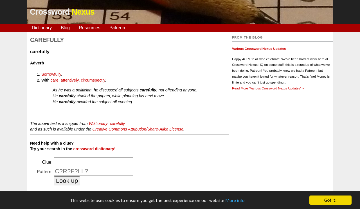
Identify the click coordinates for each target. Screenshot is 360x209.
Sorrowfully (51, 74)
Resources (89, 27)
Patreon (117, 27)
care (54, 80)
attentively (70, 80)
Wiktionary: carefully (107, 123)
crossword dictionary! (94, 149)
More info (234, 201)
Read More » (268, 88)
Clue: (47, 162)
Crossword (62, 11)
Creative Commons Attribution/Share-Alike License (137, 129)
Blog (65, 27)
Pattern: (45, 171)
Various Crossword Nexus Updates (259, 48)
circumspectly (93, 80)
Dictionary (42, 27)
